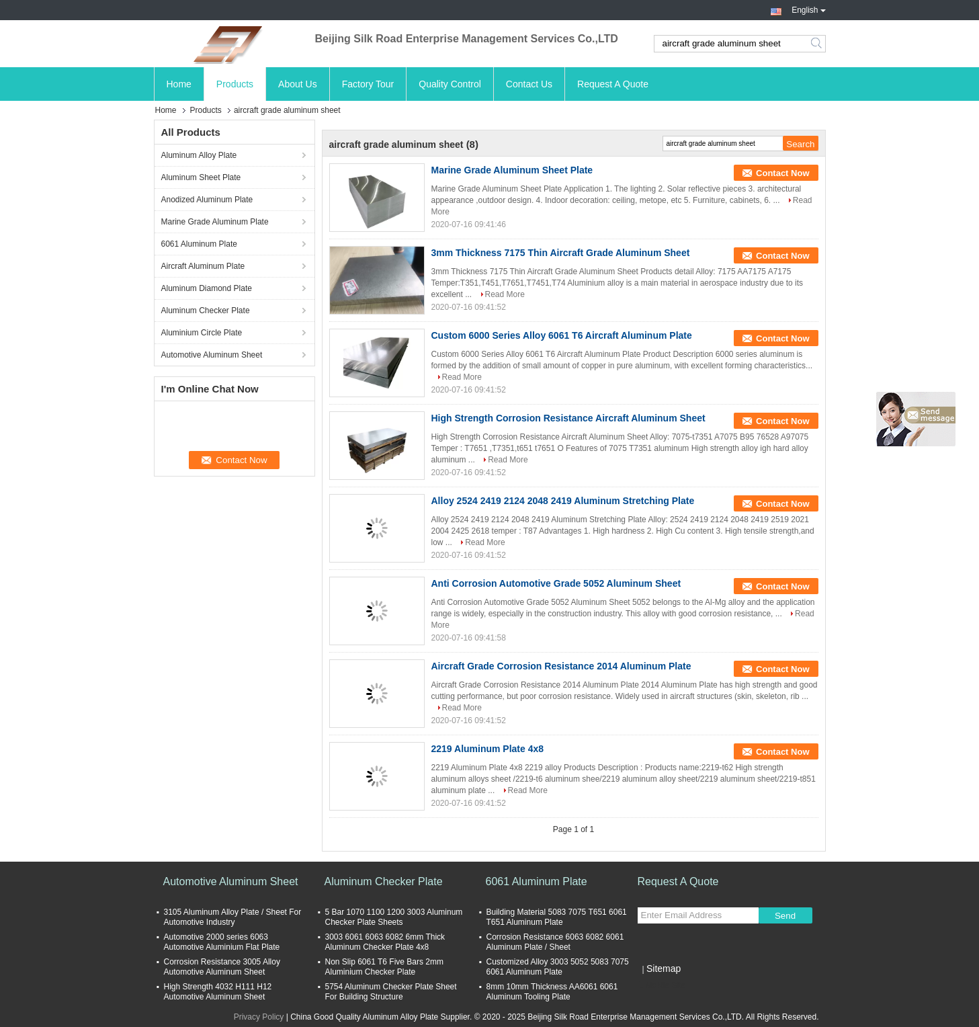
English (808, 8)
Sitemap (663, 968)
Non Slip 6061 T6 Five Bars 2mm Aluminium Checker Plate (384, 967)
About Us (297, 84)
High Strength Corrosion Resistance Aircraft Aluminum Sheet (568, 418)
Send (785, 916)
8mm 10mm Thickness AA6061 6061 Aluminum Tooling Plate (552, 991)
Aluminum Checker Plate (205, 310)
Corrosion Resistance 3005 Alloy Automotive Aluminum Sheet (222, 967)
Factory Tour (368, 84)
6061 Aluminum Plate (199, 244)
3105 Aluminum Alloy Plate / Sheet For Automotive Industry (233, 917)
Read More (505, 294)
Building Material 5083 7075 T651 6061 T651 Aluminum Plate (556, 917)
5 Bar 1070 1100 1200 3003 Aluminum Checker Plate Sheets (394, 917)
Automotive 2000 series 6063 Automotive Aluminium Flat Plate (222, 942)
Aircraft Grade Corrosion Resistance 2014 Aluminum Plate (561, 666)
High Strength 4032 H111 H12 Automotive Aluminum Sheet (218, 991)
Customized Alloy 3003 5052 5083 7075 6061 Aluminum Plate (557, 967)
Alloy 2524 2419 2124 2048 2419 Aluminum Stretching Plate (563, 500)
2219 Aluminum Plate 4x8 (487, 748)
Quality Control (450, 84)
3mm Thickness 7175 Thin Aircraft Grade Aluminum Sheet (560, 252)
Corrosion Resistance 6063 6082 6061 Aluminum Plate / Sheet (555, 942)
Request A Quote (612, 84)
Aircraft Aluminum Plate (203, 266)
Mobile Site (661, 985)
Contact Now (782, 173)
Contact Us (529, 84)
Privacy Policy (259, 1017)
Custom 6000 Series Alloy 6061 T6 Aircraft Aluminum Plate (561, 335)
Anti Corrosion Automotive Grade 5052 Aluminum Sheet (556, 583)
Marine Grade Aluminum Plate (215, 222)
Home (179, 84)
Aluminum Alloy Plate (199, 155)
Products (234, 84)
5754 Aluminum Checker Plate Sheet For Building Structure (391, 991)
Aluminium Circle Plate (202, 332)
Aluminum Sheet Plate (201, 177)
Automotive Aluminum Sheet (212, 355)
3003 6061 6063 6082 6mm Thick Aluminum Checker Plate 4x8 (385, 942)
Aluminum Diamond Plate (206, 288)
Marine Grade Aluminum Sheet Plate (512, 170)
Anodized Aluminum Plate (207, 199)
